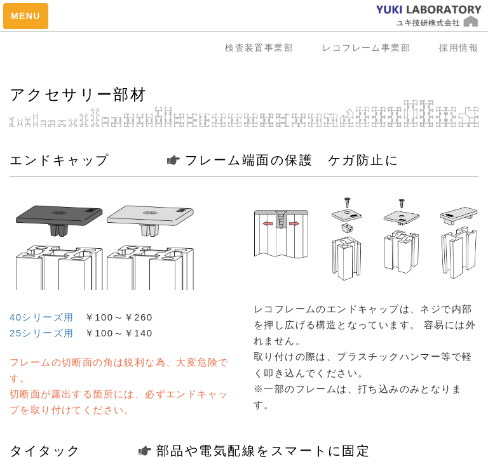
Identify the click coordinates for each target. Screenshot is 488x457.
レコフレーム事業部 (371, 48)
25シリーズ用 (42, 333)
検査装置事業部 (264, 48)
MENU (26, 16)
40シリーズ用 (42, 317)
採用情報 (458, 48)
